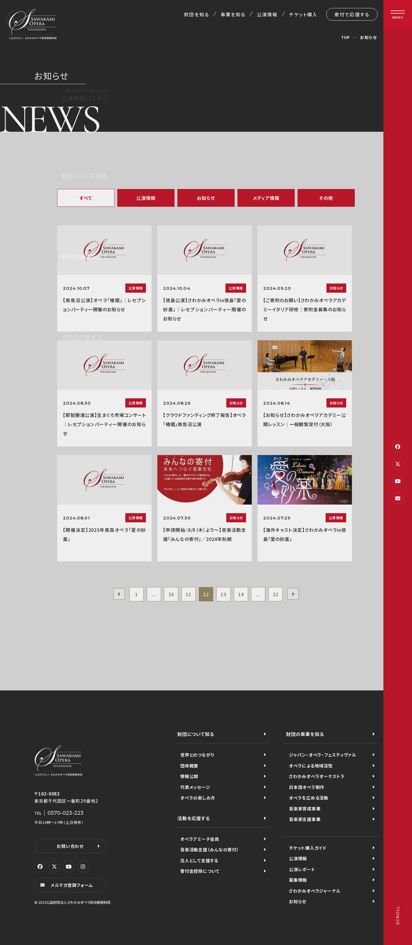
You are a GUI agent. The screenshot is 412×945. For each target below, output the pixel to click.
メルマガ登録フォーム (72, 885)
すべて (86, 197)
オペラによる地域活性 (311, 766)
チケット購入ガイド (307, 848)
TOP (345, 37)
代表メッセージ (195, 787)
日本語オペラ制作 (306, 787)
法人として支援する (199, 860)
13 (223, 594)
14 (241, 594)
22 (275, 594)
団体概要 (189, 766)
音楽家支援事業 (304, 819)
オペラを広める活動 (308, 798)
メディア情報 (266, 197)
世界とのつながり (197, 755)
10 (171, 594)
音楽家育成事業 (304, 809)
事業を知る (233, 14)
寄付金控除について (200, 871)
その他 (326, 197)
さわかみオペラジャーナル (314, 891)
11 (188, 594)
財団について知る (195, 734)
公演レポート (302, 869)
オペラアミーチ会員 (199, 839)
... (153, 594)
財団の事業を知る (305, 734)
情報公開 (189, 776)
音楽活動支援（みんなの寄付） (209, 849)
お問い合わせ (70, 846)
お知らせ (206, 197)
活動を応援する (193, 818)
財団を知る (196, 14)
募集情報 (298, 880)
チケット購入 (303, 14)
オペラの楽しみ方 (197, 798)
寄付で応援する (351, 14)
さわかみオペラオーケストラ (317, 776)
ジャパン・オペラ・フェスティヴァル (322, 755)
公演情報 (267, 14)
